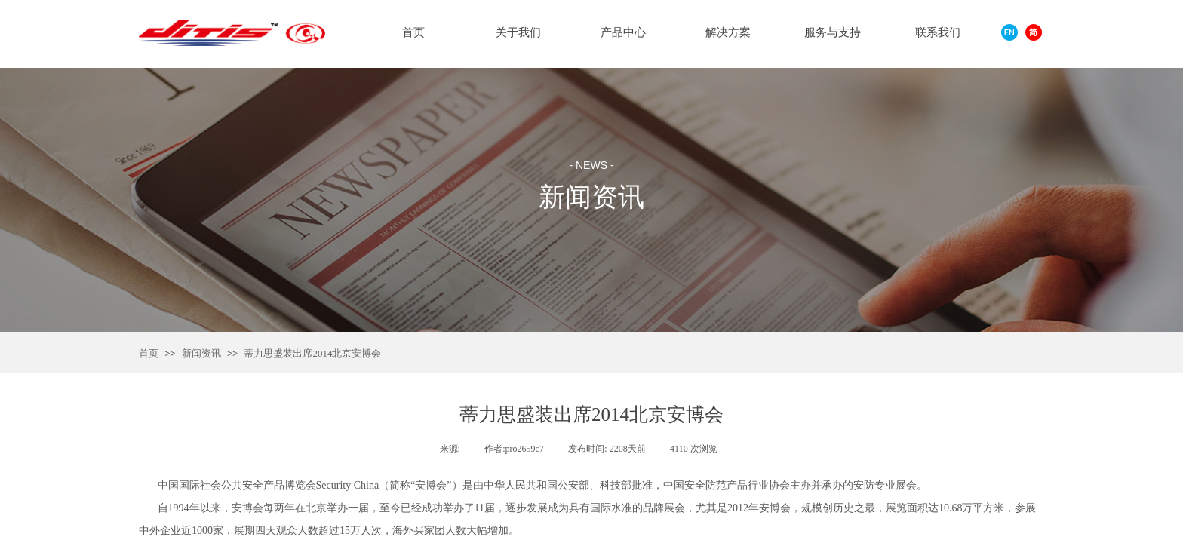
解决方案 (728, 32)
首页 (148, 353)
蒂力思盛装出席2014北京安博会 (312, 353)
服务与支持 (832, 32)
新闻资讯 (201, 353)
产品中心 (623, 32)
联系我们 (937, 32)
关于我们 (518, 32)
